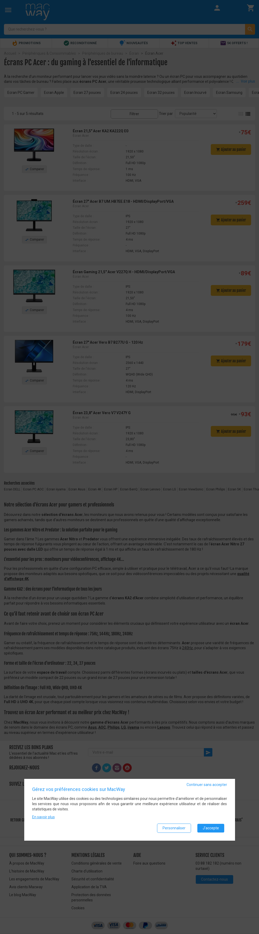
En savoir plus (43, 817)
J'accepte (211, 828)
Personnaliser (174, 828)
